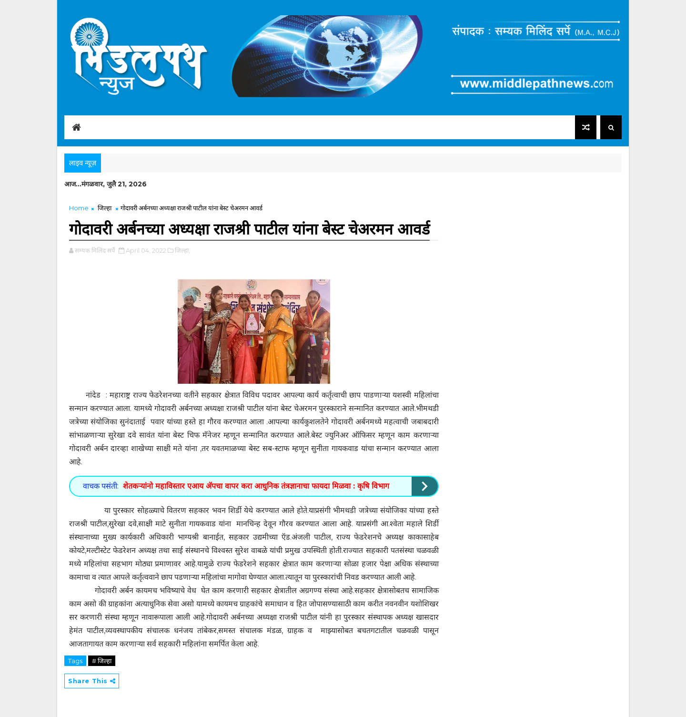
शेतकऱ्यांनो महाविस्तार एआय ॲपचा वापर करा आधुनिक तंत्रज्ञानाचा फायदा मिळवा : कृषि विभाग (256, 486)
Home (79, 208)
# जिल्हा (101, 661)
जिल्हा (104, 208)
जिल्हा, (182, 250)
